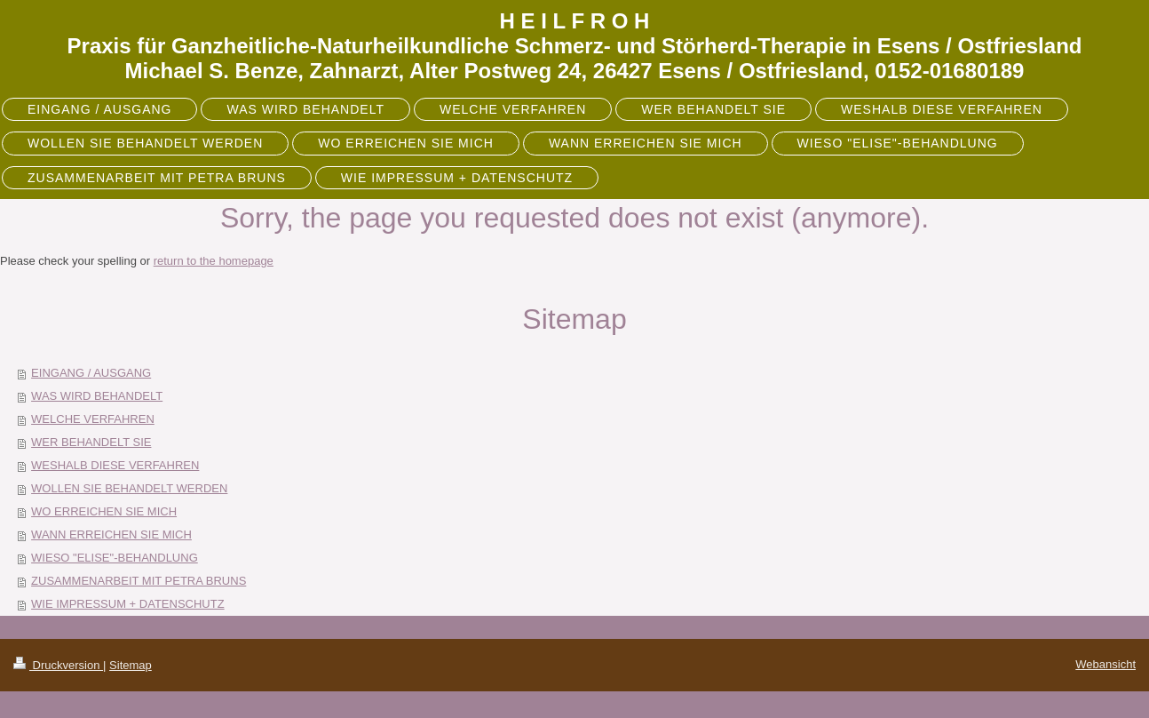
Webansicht (1105, 664)
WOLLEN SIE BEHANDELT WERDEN (129, 488)
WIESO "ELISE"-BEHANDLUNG (114, 557)
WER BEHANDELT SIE (91, 442)
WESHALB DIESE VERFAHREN (115, 465)
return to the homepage (213, 260)
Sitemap (130, 665)
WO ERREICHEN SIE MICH (104, 511)
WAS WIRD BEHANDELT (96, 396)
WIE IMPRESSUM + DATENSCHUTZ (128, 603)
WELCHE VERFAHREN (93, 419)
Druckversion (58, 665)
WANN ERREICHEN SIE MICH (111, 534)
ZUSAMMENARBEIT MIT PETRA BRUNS (138, 580)
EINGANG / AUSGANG (91, 372)
